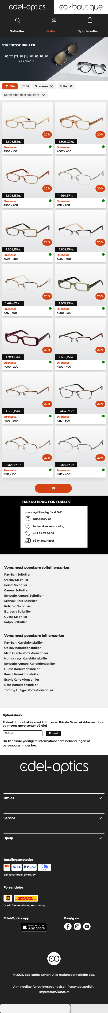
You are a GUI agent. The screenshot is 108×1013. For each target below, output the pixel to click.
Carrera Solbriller (16, 590)
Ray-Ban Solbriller (17, 574)
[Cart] (90, 20)
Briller (51, 31)
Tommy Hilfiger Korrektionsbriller (28, 690)
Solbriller (17, 31)
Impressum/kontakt (54, 992)
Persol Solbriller (15, 585)
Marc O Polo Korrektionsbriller (26, 653)
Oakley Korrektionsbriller (22, 648)
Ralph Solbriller (15, 622)
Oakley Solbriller (16, 580)
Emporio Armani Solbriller (23, 595)
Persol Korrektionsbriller (21, 674)
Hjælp (53, 838)
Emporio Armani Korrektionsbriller (29, 663)
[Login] (53, 20)
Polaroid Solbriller (17, 606)
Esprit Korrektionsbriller (21, 679)
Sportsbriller (88, 31)
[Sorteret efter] (25, 94)
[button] (27, 7)
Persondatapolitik (80, 986)
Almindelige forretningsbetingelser (39, 986)
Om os (53, 798)
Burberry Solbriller (17, 611)
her (33, 745)
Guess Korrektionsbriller (21, 669)
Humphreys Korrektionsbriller (26, 658)
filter (10, 86)
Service (53, 818)
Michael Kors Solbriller (20, 601)
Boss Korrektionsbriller (20, 685)
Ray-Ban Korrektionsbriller (23, 642)
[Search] (18, 20)
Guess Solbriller (15, 617)
